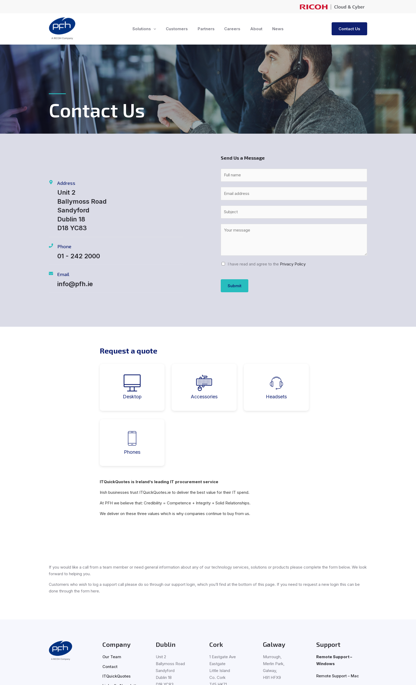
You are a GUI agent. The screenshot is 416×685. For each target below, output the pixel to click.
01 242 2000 (168, 641)
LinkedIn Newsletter (121, 630)
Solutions (149, 29)
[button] (158, 29)
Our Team (112, 601)
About (254, 28)
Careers (231, 28)
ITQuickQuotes (116, 620)
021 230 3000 (222, 641)
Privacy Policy (293, 264)
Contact (110, 611)
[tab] (124, 387)
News (273, 28)
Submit (234, 285)
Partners (206, 28)
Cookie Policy (227, 676)
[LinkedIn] (53, 638)
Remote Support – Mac (338, 620)
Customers (179, 28)
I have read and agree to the (267, 264)
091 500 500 (275, 634)
